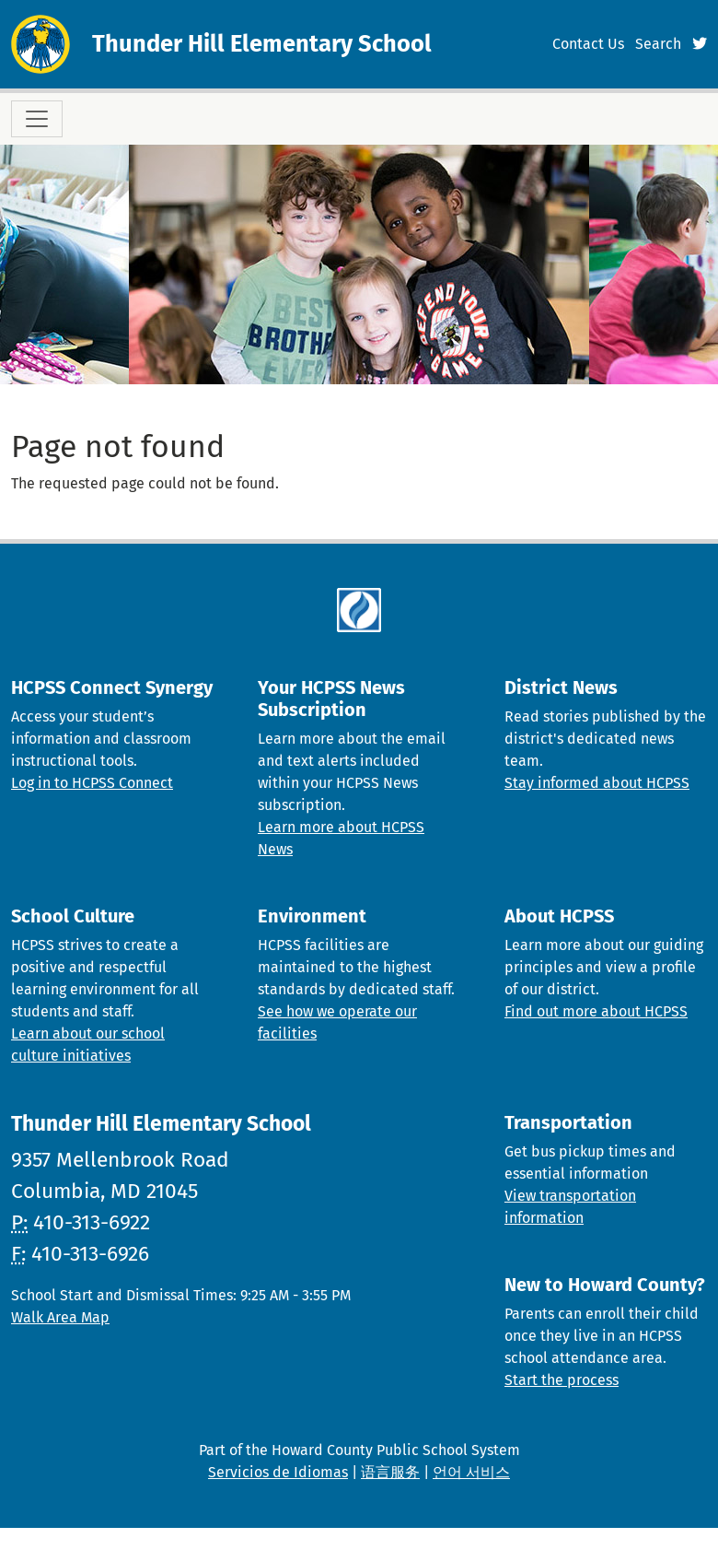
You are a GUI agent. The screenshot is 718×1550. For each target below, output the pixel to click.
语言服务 (390, 1472)
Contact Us (588, 44)
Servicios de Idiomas (278, 1472)
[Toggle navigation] (37, 118)
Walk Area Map (60, 1317)
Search (658, 44)
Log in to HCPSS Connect (92, 783)
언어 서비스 (471, 1472)
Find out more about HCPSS (596, 1011)
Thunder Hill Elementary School (262, 43)
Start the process (561, 1380)
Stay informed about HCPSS (596, 783)
